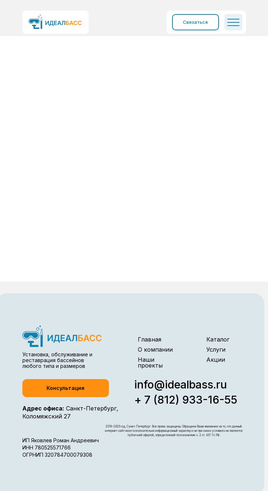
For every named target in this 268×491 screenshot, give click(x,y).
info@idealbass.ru (180, 384)
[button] (65, 388)
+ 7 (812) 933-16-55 (185, 399)
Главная (149, 339)
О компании (155, 349)
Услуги (215, 349)
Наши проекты (150, 362)
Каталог (217, 339)
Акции (215, 359)
